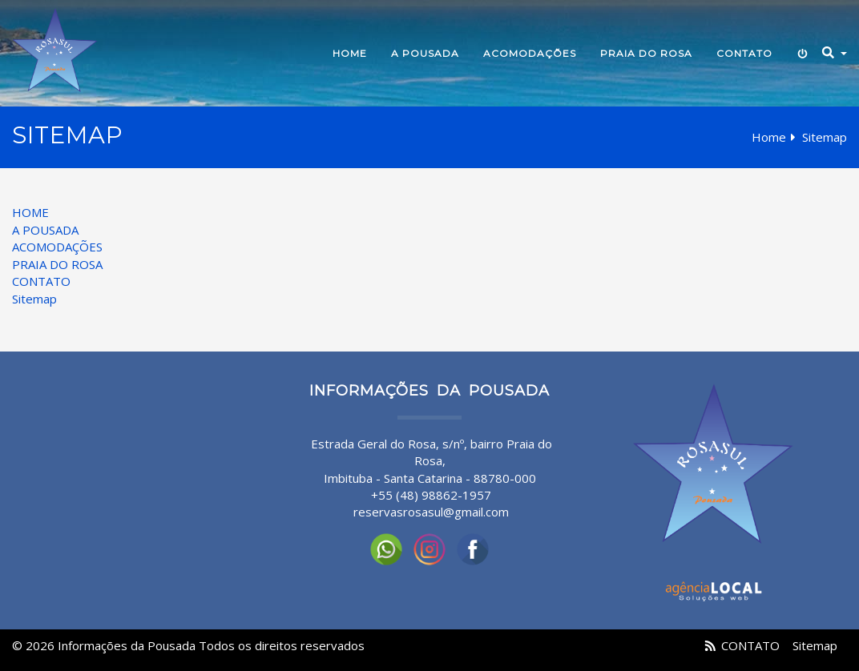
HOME (350, 53)
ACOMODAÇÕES (529, 53)
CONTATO (744, 53)
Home (769, 137)
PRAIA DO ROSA (646, 53)
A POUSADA (425, 53)
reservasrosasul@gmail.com (431, 512)
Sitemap (34, 299)
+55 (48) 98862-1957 (431, 495)
